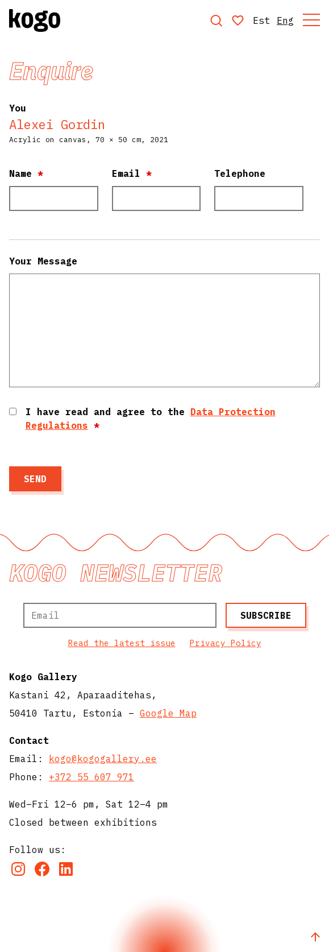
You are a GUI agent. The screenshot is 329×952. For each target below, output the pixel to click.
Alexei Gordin (57, 124)
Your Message (43, 261)
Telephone (239, 173)
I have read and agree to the (151, 418)
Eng (285, 20)
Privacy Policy (225, 643)
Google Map (168, 713)
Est (261, 20)
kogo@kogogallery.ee (103, 758)
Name (26, 173)
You (17, 108)
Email (132, 173)
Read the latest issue (122, 643)
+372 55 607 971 (91, 777)
